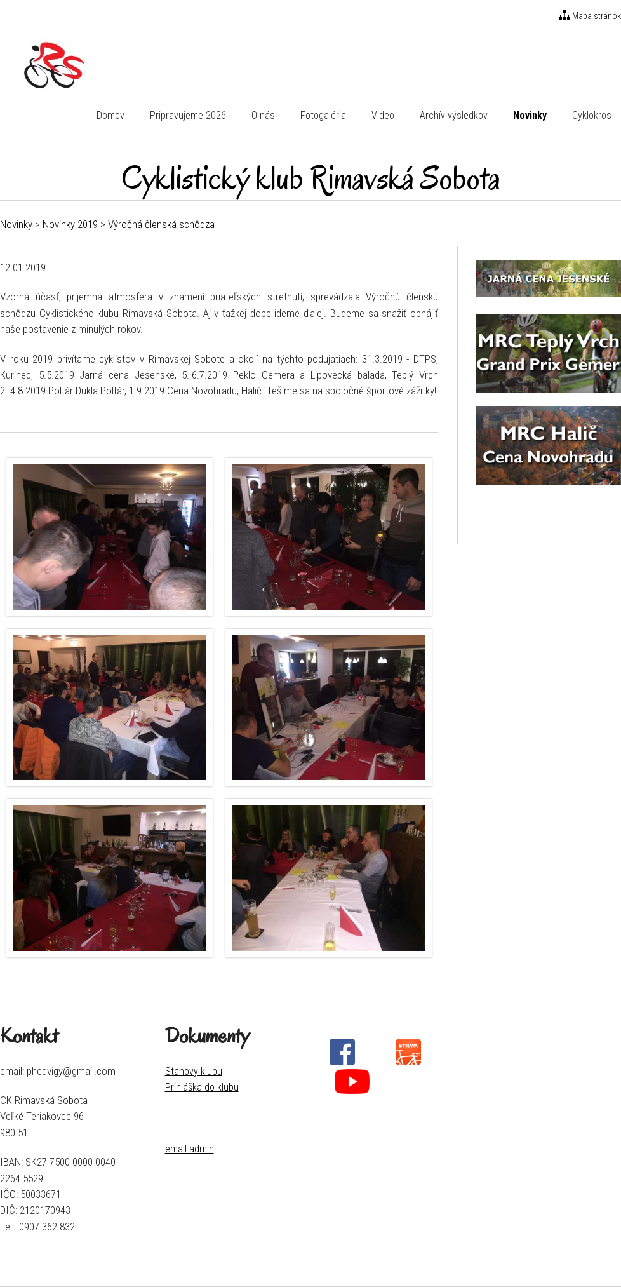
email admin (189, 1149)
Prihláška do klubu (202, 1087)
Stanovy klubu (193, 1071)
